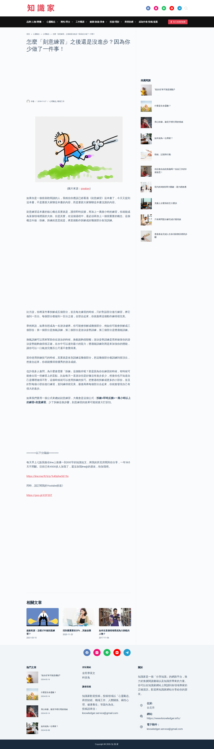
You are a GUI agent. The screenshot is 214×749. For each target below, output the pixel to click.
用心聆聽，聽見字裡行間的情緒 (168, 122)
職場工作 (60, 101)
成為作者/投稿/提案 (148, 22)
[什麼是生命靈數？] (146, 106)
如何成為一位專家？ (163, 138)
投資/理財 (116, 22)
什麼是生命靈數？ (162, 106)
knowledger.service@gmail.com (165, 729)
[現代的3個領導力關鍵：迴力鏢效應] (146, 187)
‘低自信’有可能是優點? (164, 89)
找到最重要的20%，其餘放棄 (77, 630)
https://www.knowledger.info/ (163, 718)
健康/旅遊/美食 (99, 22)
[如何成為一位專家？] (146, 138)
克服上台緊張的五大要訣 (165, 203)
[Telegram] (179, 8)
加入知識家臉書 (178, 22)
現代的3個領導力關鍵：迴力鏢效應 (170, 187)
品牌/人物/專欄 (35, 22)
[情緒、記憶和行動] (146, 155)
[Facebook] (148, 8)
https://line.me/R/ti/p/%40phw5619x (47, 476)
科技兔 (86, 677)
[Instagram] (156, 8)
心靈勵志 (53, 22)
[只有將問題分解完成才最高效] (146, 220)
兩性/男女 (67, 22)
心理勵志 (53, 101)
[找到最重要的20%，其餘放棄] (79, 617)
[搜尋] (186, 8)
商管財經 (131, 22)
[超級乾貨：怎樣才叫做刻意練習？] (42, 617)
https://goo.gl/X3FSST (39, 495)
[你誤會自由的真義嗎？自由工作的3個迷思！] (146, 171)
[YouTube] (172, 8)
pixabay (85, 188)
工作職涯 (82, 22)
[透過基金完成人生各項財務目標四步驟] (146, 236)
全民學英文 (88, 673)
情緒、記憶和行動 (162, 154)
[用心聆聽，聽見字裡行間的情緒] (146, 122)
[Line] (164, 8)
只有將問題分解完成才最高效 (167, 219)
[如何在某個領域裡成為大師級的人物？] (115, 617)
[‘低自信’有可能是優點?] (146, 90)
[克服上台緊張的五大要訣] (146, 203)
